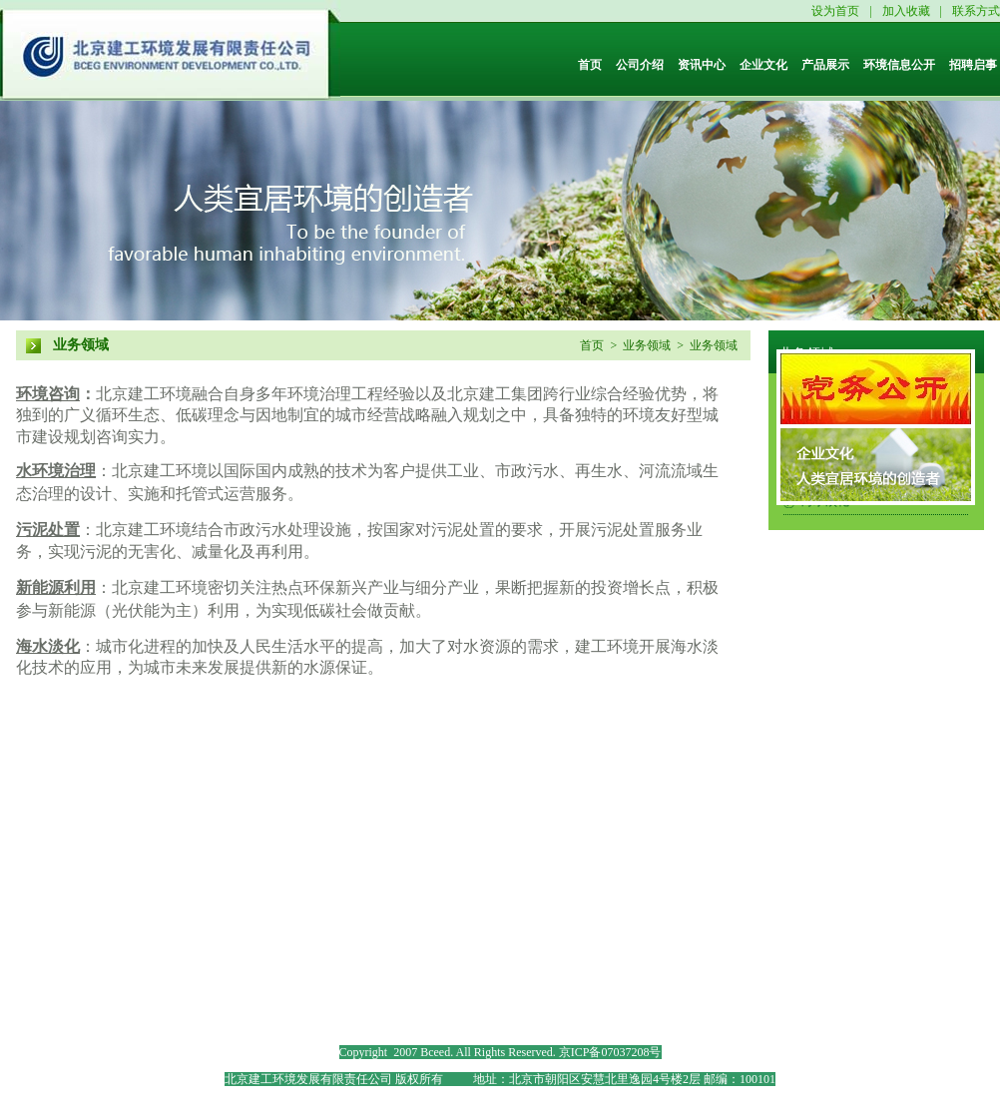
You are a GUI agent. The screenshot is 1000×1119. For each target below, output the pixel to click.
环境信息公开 (899, 65)
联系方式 (976, 11)
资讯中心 (702, 65)
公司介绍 (640, 65)
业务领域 (81, 344)
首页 (590, 65)
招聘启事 (973, 65)
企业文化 (763, 65)
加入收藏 (906, 11)
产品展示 (825, 65)
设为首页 (835, 11)
